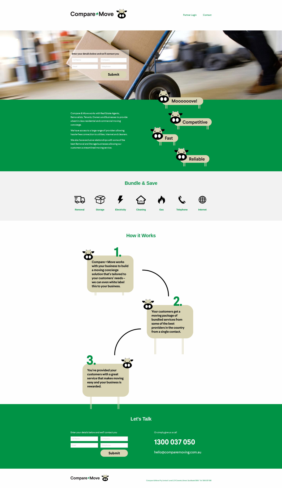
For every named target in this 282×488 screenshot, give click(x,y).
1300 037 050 (174, 442)
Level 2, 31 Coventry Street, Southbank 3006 (184, 480)
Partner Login (190, 15)
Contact (207, 15)
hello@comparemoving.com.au (177, 452)
